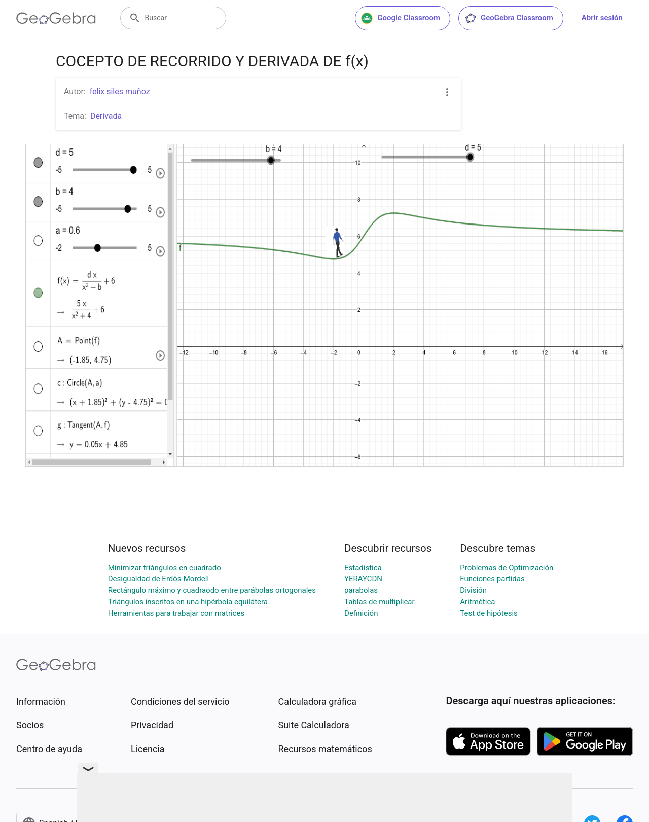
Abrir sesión (602, 17)
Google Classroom (400, 18)
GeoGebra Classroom (508, 18)
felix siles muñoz (120, 91)
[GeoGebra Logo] (56, 18)
